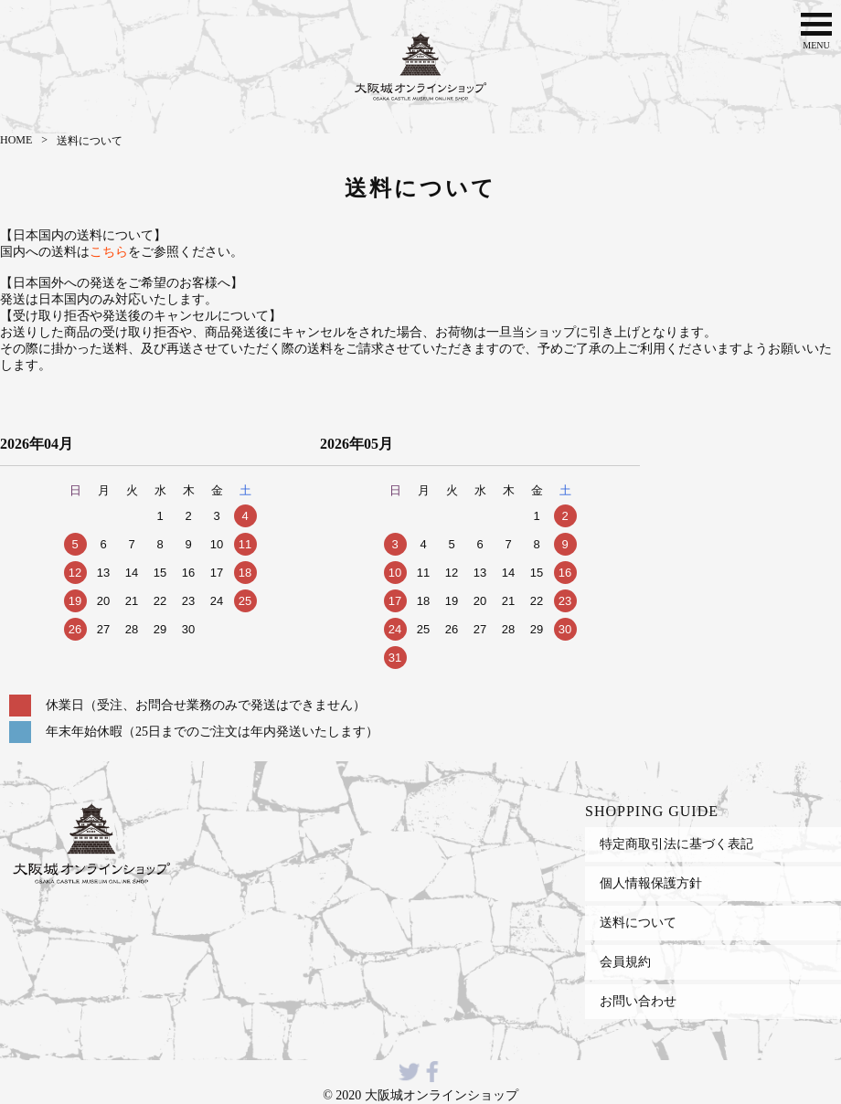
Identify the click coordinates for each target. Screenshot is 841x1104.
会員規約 (625, 961)
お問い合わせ (638, 1000)
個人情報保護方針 (651, 883)
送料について (638, 922)
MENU (816, 29)
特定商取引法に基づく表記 (676, 843)
